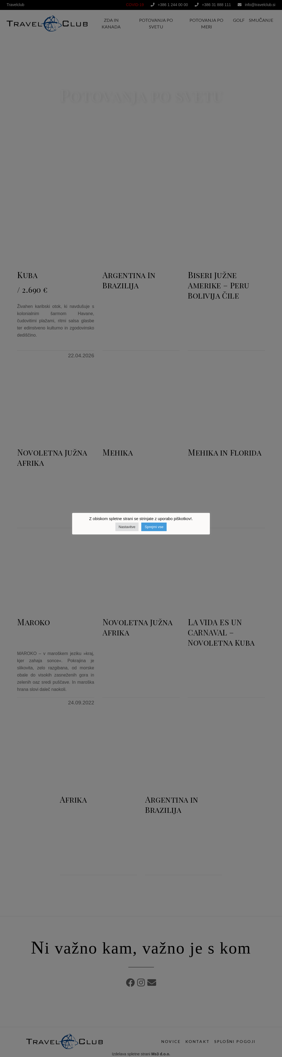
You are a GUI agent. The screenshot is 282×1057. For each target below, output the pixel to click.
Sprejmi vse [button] (154, 527)
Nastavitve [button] (127, 527)
